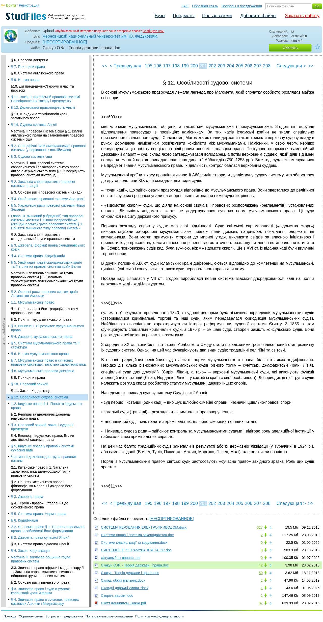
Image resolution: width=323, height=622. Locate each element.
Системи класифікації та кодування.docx (134, 542)
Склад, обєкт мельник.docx (123, 580)
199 (185, 65)
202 (212, 65)
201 (203, 65)
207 (257, 65)
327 (260, 527)
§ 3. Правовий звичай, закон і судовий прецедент (42, 96)
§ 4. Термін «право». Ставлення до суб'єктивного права (39, 174)
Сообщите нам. (153, 31)
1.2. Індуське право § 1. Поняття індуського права (46, 75)
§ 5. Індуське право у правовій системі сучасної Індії (42, 117)
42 (261, 565)
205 (239, 65)
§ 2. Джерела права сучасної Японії (40, 206)
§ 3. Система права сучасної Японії (40, 213)
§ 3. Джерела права (27, 166)
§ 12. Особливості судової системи (39, 66)
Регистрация (29, 5)
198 (176, 65)
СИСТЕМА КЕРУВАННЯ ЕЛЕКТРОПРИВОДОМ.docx (143, 527)
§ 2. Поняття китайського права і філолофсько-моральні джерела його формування (41, 155)
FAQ (185, 6)
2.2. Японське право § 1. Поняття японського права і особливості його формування (48, 198)
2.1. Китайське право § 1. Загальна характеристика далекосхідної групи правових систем (40, 140)
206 (248, 65)
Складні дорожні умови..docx (124, 588)
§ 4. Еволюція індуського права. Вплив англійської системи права (42, 106)
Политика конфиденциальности (159, 616)
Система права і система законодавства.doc (137, 535)
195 (148, 65)
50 (261, 573)
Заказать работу (302, 15)
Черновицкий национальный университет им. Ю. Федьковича (100, 36)
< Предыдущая (125, 65)
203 (221, 65)
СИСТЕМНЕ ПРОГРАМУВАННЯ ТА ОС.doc (136, 550)
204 (230, 65)
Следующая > (291, 65)
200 (194, 65)
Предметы (184, 15)
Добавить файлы (258, 15)
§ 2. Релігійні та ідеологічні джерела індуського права (40, 85)
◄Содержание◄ (4, 143)
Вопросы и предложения (242, 6)
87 (261, 603)
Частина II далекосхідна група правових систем (44, 128)
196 (158, 65)
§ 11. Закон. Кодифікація (31, 60)
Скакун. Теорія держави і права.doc (130, 573)
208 (267, 65)
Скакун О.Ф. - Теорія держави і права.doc (135, 565)
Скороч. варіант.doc (117, 595)
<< (104, 65)
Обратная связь (205, 6)
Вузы (160, 15)
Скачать (290, 47)
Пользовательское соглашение (109, 616)
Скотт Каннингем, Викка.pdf (123, 603)
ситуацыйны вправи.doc (120, 558)
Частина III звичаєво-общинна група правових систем (40, 228)
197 (167, 65)
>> (310, 65)
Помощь (10, 616)
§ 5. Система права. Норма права (38, 183)
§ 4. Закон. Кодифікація (30, 220)
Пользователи (217, 15)
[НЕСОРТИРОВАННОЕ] (65, 42)
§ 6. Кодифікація (24, 189)
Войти (11, 5)
